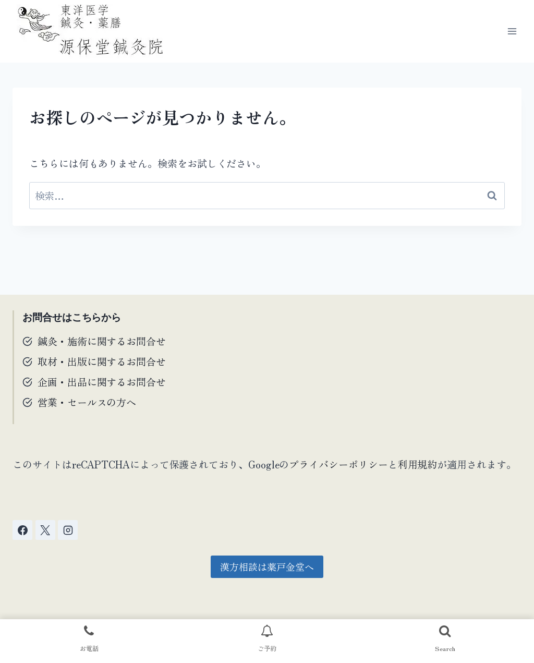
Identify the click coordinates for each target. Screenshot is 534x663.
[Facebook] (22, 530)
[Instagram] (68, 530)
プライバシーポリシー (338, 464)
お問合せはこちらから (71, 317)
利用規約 (418, 464)
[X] (45, 530)
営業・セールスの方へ (87, 402)
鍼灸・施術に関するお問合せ (102, 341)
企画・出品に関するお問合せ (102, 382)
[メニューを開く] (511, 31)
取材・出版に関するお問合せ (102, 361)
